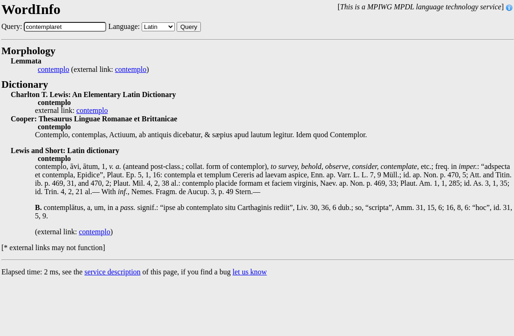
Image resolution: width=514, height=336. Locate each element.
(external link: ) (93, 69)
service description (112, 272)
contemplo (53, 69)
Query (188, 26)
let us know (250, 272)
